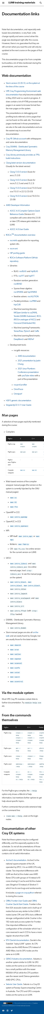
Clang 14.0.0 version (18, 180)
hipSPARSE (32, 292)
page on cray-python (25, 893)
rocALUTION (33, 297)
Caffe (36, 331)
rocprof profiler (20, 385)
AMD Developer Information (18, 205)
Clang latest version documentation (21, 163)
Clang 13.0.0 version (18, 172)
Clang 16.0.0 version (18, 196)
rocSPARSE (18, 292)
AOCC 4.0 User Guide (19, 229)
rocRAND (18, 284)
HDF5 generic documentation (18, 401)
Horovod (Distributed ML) (24, 323)
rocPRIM (32, 301)
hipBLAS (34, 271)
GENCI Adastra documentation (19, 959)
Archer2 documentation (16, 860)
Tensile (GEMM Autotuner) (25, 316)
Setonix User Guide (14, 984)
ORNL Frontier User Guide (17, 901)
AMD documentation (27, 356)
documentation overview (24, 235)
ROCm (10, 235)
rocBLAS (23, 271)
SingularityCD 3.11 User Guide (18, 405)
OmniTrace (18, 389)
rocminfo (13, 240)
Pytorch (27, 331)
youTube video (28, 376)
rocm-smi (14, 249)
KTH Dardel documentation (17, 940)
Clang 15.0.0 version (18, 188)
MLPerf (31, 339)
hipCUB (17, 305)
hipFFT (31, 276)
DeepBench (19, 339)
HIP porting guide (17, 253)
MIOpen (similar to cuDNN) (25, 313)
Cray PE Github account (16, 139)
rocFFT (21, 276)
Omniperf (18, 394)
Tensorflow (18, 331)
